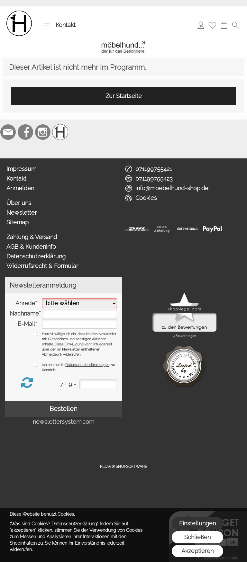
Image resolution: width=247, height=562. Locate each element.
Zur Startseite (123, 96)
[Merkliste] (212, 25)
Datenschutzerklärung (36, 256)
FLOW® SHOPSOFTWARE (123, 466)
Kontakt (66, 25)
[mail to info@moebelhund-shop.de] (8, 132)
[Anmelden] (201, 25)
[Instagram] (43, 132)
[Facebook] (25, 132)
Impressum (21, 168)
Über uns (18, 203)
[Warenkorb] (224, 25)
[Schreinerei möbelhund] (60, 132)
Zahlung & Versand (31, 237)
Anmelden (20, 188)
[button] (46, 25)
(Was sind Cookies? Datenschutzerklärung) (54, 523)
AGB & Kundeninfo (31, 246)
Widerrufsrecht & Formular (42, 266)
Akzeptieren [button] (197, 551)
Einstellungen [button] (197, 523)
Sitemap (17, 222)
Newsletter (21, 212)
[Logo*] (19, 13)
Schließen (197, 537)
